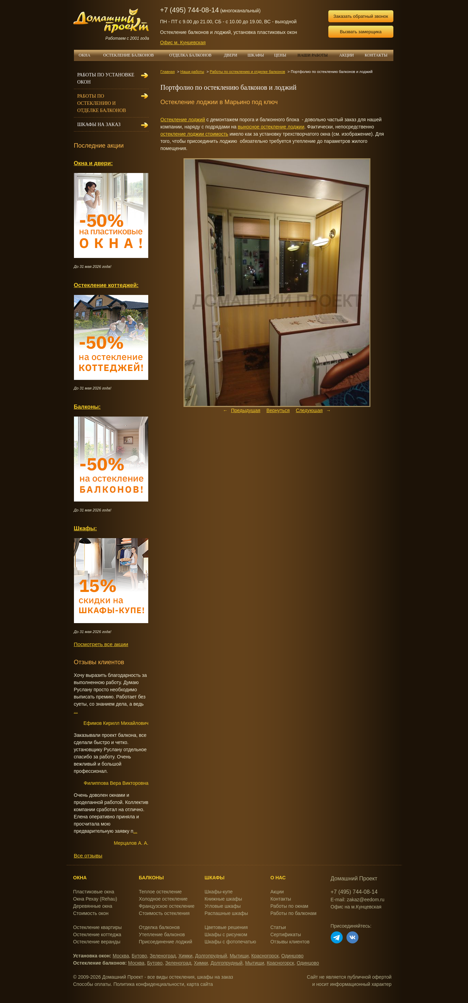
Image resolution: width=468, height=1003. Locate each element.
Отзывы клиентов (289, 941)
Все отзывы (88, 855)
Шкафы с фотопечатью (230, 941)
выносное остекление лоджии (271, 126)
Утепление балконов (162, 934)
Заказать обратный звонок (360, 16)
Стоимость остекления (164, 913)
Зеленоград (163, 955)
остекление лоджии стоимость (194, 134)
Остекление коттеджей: (106, 285)
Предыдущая (246, 410)
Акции (277, 891)
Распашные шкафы (226, 913)
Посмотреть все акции (101, 644)
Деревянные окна (92, 906)
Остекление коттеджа (97, 934)
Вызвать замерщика (361, 31)
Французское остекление (166, 906)
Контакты (280, 899)
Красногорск (265, 955)
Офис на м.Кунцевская (356, 906)
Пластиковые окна (93, 891)
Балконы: (87, 407)
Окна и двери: (93, 163)
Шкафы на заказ (99, 124)
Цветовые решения (226, 927)
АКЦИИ (349, 55)
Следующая (309, 410)
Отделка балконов (159, 927)
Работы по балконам (293, 913)
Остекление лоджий (183, 119)
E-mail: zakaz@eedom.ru (357, 899)
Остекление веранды (97, 941)
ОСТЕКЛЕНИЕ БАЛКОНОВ (132, 55)
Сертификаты (285, 934)
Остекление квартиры (97, 927)
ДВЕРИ (233, 55)
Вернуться (278, 410)
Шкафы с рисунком (226, 934)
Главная (168, 72)
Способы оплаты (92, 984)
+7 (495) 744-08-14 (189, 10)
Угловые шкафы (223, 906)
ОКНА (87, 55)
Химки (185, 955)
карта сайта (200, 984)
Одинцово (292, 955)
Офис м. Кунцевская (183, 42)
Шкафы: (85, 528)
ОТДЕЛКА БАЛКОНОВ (194, 55)
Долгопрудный (211, 955)
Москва (121, 955)
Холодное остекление (163, 899)
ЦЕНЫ (282, 55)
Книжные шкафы (223, 899)
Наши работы (192, 72)
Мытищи (239, 955)
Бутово (139, 955)
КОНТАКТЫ (376, 55)
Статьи (278, 927)
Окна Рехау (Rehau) (95, 899)
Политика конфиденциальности (148, 984)
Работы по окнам (289, 906)
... (76, 711)
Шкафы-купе (219, 891)
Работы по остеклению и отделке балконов (247, 72)
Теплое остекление (160, 891)
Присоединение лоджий (165, 941)
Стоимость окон (91, 913)
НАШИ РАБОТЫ (313, 55)
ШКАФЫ (258, 55)
